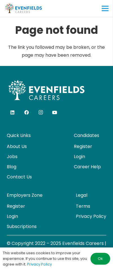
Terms (83, 206)
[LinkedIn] (12, 112)
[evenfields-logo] (24, 8)
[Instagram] (40, 112)
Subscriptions (22, 226)
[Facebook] (26, 112)
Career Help (87, 166)
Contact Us (19, 177)
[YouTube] (54, 112)
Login (79, 156)
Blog (11, 166)
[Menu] (105, 8)
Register (83, 146)
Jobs (12, 156)
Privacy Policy (91, 216)
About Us (17, 146)
